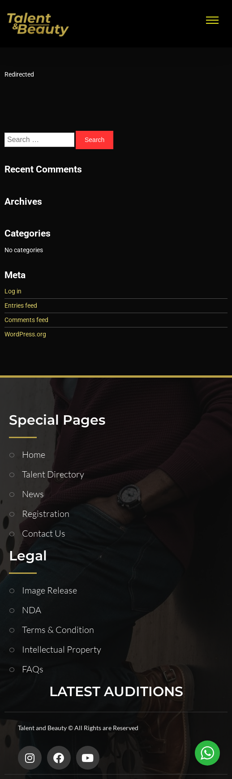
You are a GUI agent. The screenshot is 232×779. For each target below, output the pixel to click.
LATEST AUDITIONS (116, 691)
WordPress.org (25, 334)
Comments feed (26, 319)
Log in (12, 291)
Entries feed (20, 305)
